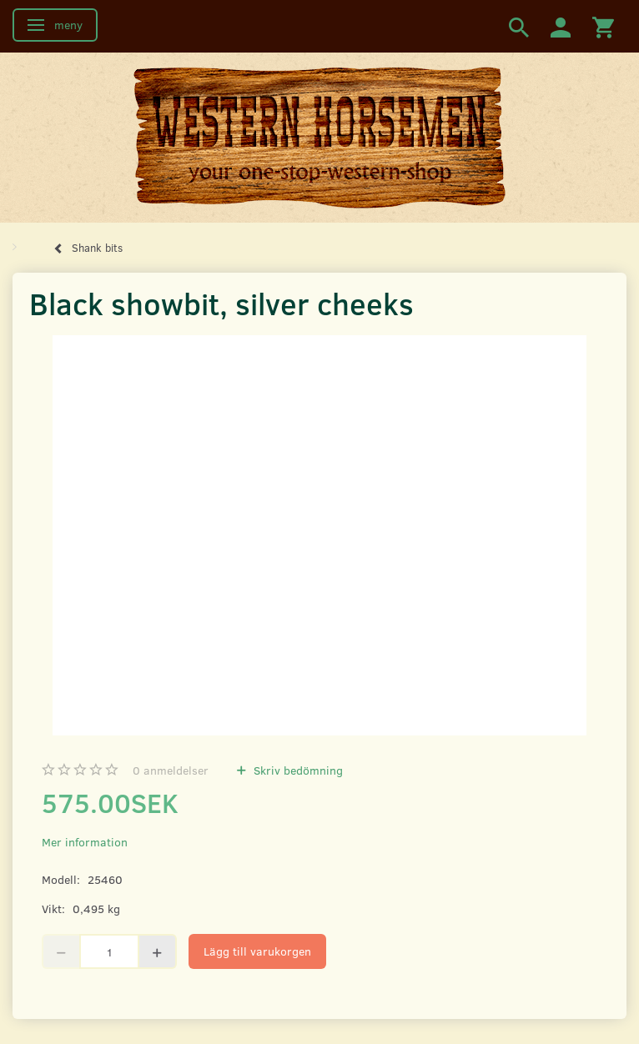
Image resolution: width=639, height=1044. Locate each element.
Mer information (85, 842)
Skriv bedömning (296, 770)
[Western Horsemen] (319, 136)
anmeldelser (171, 770)
